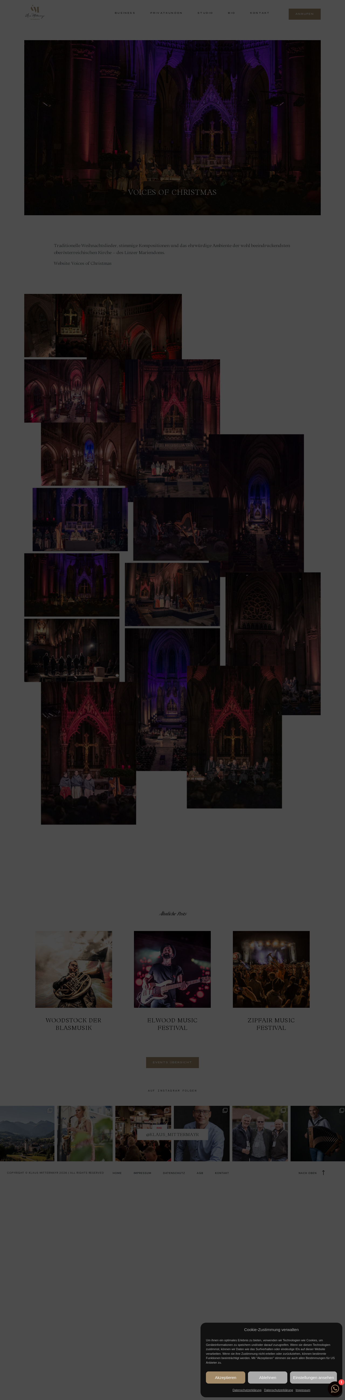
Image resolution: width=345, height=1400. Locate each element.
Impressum (303, 1390)
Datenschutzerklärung (247, 1390)
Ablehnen (267, 1377)
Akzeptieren (225, 1377)
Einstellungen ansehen (313, 1377)
